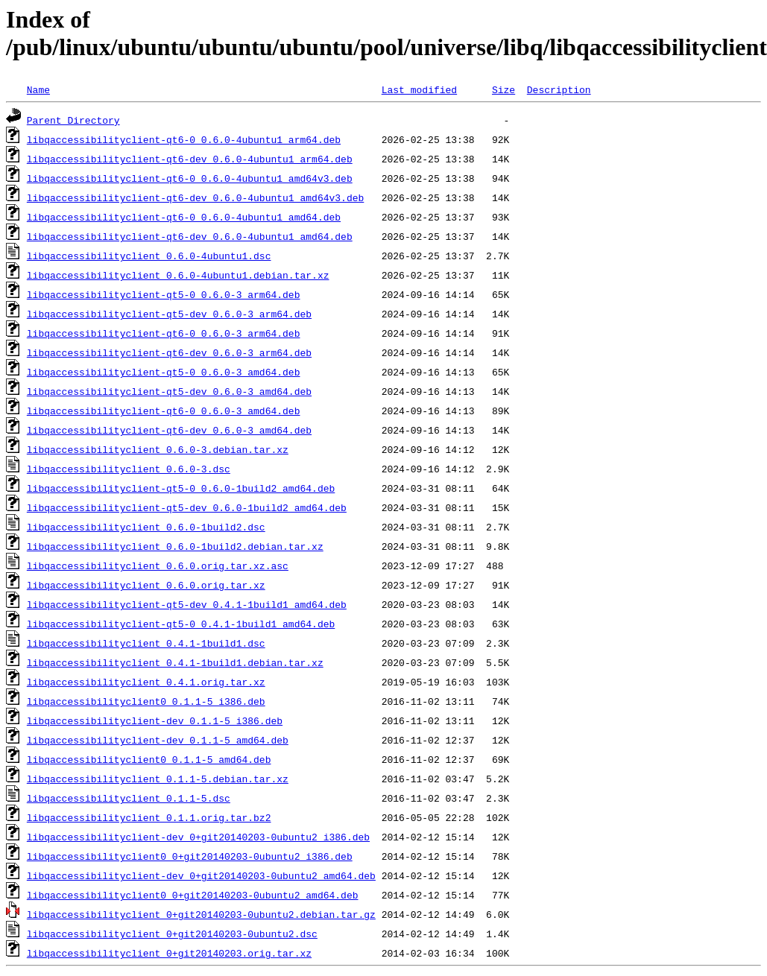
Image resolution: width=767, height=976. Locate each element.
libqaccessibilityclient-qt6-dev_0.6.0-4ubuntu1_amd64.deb (190, 236)
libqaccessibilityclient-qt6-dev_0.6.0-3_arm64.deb (169, 352)
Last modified (419, 89)
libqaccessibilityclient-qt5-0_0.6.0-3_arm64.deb (163, 294)
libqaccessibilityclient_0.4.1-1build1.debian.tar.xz (175, 662)
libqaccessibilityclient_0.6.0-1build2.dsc (146, 526)
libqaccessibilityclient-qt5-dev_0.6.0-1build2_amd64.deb (187, 507)
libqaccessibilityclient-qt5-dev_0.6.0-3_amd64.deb (169, 391)
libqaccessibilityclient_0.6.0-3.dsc (128, 468)
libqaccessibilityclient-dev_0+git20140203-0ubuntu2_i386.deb (198, 836)
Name (38, 89)
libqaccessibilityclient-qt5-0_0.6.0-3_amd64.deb (163, 371)
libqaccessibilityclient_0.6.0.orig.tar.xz (146, 585)
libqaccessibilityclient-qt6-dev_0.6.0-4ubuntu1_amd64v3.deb (195, 197)
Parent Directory (73, 120)
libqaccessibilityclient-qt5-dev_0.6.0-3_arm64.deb (169, 313)
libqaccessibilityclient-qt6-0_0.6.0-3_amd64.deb (163, 410)
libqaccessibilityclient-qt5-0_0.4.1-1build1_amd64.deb (181, 623)
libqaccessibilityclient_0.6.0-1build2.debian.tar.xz (175, 546)
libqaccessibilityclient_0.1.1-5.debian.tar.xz (157, 778)
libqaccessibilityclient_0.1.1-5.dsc (128, 798)
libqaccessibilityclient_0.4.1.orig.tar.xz (146, 681)
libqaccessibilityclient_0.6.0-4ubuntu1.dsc (149, 255)
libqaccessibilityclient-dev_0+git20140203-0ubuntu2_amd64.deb (201, 875)
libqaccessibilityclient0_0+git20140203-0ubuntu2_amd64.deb (193, 894)
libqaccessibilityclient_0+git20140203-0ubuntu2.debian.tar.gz (201, 914)
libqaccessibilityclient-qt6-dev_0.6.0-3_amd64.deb (169, 430)
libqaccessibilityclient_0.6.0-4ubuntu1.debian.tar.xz (178, 275)
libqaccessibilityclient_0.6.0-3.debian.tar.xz (157, 449)
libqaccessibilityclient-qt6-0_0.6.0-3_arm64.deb (163, 333)
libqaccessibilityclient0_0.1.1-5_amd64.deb (149, 759)
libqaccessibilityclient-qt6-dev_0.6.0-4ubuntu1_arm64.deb (190, 158)
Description (559, 89)
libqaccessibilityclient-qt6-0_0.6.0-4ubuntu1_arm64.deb (184, 139)
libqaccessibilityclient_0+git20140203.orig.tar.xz (169, 953)
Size (503, 89)
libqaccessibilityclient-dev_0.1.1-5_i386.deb (155, 720)
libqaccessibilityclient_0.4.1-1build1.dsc (146, 643)
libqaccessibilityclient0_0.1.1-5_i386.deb (146, 701)
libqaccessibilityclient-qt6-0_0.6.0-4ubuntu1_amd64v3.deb (190, 178)
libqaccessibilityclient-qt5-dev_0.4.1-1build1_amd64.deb (187, 604)
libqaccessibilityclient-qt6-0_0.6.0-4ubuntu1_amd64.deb (184, 217)
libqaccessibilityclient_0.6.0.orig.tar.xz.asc (157, 565)
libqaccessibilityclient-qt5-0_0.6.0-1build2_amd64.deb (181, 488)
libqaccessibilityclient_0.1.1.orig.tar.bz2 (149, 817)
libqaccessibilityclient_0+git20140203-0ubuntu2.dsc (172, 933)
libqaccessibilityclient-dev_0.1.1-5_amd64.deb (157, 740)
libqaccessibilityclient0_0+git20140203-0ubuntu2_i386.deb (190, 856)
